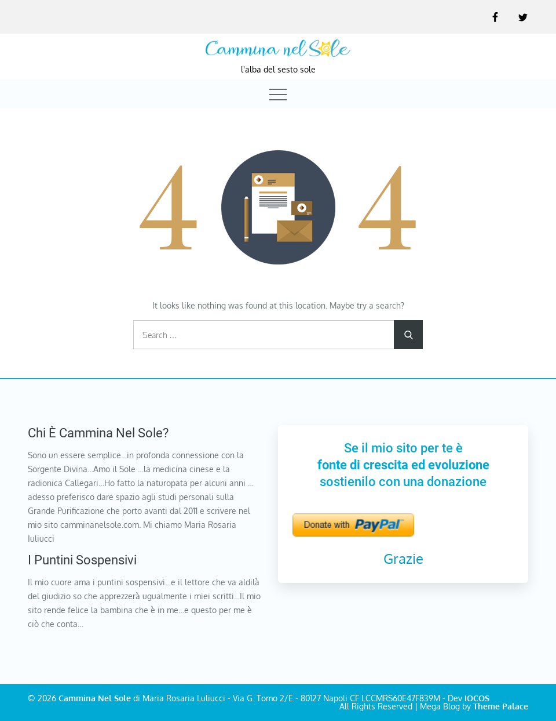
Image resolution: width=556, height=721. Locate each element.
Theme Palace (500, 706)
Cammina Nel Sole (94, 698)
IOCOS (476, 698)
